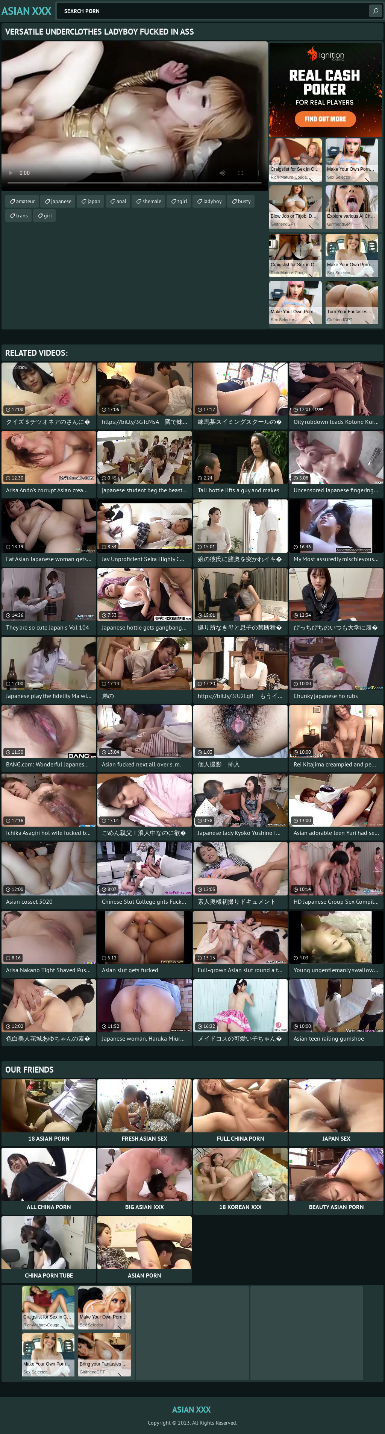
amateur (25, 201)
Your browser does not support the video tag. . (135, 116)
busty (244, 201)
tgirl (182, 201)
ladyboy (212, 201)
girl (48, 215)
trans (22, 215)
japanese (61, 201)
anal (121, 201)
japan (94, 201)
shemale (151, 201)
